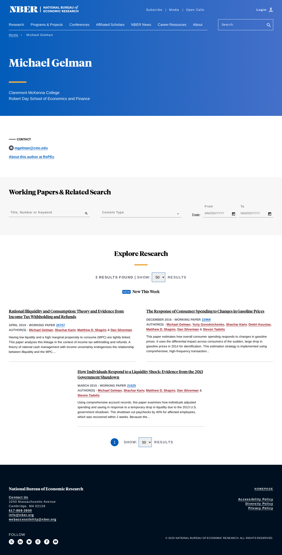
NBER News (141, 24)
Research (16, 24)
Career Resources (172, 24)
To (246, 206)
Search (227, 24)
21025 (131, 385)
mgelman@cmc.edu (31, 148)
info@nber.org (21, 515)
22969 (206, 319)
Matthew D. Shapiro (92, 330)
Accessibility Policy (255, 499)
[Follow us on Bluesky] (29, 541)
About (197, 24)
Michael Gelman (41, 330)
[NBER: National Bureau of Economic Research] (47, 11)
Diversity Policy (259, 503)
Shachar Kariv (65, 330)
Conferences (79, 24)
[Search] (268, 25)
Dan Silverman (121, 330)
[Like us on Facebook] (46, 541)
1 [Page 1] (114, 442)
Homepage (263, 488)
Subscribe (154, 9)
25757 (60, 325)
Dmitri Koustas (260, 324)
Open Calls (195, 9)
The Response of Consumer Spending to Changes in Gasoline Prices (205, 311)
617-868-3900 (20, 510)
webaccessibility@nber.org (32, 519)
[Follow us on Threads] (38, 541)
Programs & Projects (47, 24)
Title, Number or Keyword (31, 212)
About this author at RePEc (31, 157)
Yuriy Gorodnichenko (208, 324)
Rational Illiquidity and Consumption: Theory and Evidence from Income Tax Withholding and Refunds (66, 313)
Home (13, 35)
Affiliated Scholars (110, 24)
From (213, 206)
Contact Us (18, 497)
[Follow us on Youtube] (55, 541)
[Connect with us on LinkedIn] (20, 541)
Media (174, 9)
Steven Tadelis (214, 329)
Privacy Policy (260, 508)
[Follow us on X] (11, 541)
